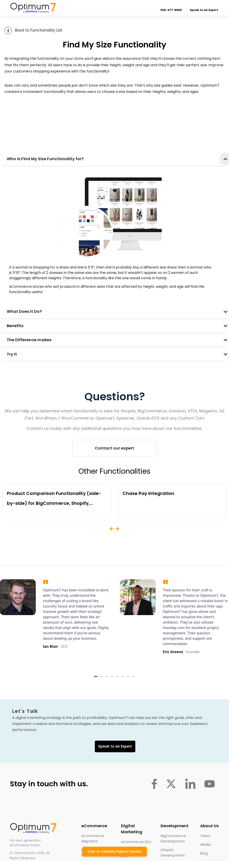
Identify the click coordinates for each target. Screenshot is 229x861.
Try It (12, 354)
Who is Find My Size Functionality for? (45, 159)
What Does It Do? (24, 311)
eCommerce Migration (92, 838)
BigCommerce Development (173, 838)
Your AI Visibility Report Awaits (114, 851)
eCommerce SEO (136, 841)
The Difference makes (29, 340)
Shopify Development (173, 852)
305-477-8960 (167, 10)
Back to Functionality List (38, 30)
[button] (114, 159)
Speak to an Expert (200, 10)
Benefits (15, 325)
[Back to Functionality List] (8, 30)
